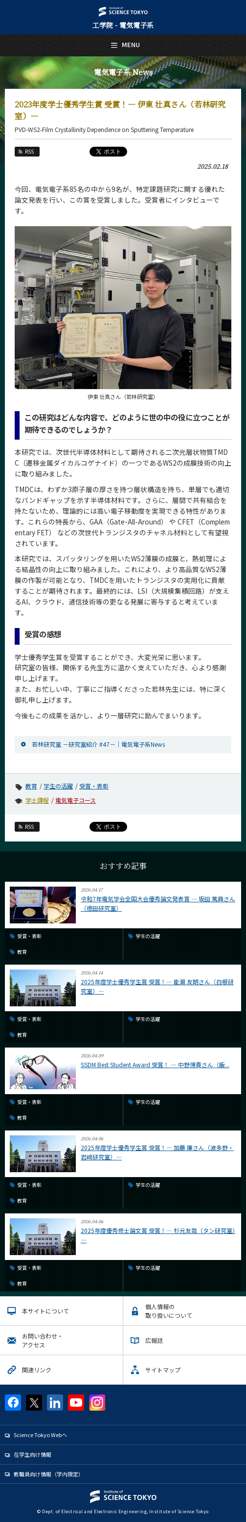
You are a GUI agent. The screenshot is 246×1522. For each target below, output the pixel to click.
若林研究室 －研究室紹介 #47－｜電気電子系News (98, 744)
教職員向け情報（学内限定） (49, 1474)
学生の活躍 (58, 786)
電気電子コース (75, 800)
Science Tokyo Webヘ (40, 1435)
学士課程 (37, 800)
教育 (31, 786)
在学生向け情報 (32, 1454)
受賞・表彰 (94, 786)
